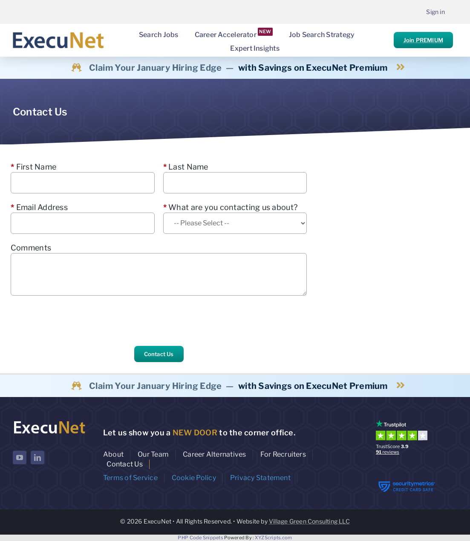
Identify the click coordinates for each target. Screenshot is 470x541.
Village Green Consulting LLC (309, 521)
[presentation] (75, 320)
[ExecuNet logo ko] (49, 421)
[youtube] (19, 457)
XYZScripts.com (273, 538)
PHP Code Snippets (200, 538)
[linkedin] (37, 457)
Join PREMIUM (423, 40)
